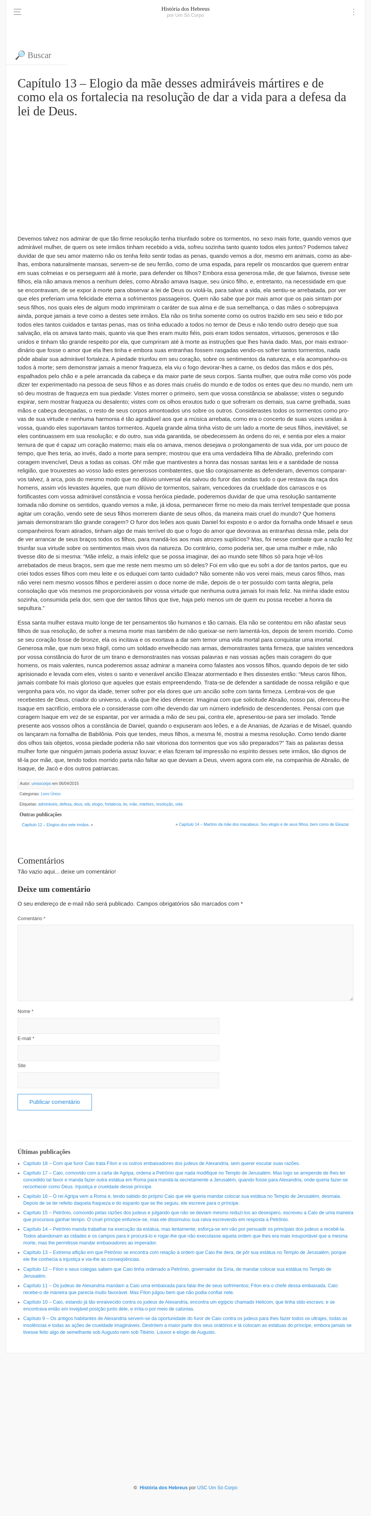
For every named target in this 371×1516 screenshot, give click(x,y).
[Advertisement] (185, 175)
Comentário (31, 918)
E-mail (26, 1038)
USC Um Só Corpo (217, 1487)
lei (125, 804)
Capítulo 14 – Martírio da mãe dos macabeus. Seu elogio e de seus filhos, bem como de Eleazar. (264, 824)
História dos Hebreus (185, 9)
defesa (65, 804)
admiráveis (47, 804)
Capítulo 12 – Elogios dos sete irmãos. (56, 825)
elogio (97, 804)
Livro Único (51, 794)
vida (179, 804)
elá (87, 804)
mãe (133, 804)
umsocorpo (41, 783)
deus (78, 804)
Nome (26, 1011)
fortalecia (113, 804)
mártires (146, 804)
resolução (164, 804)
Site (22, 1065)
